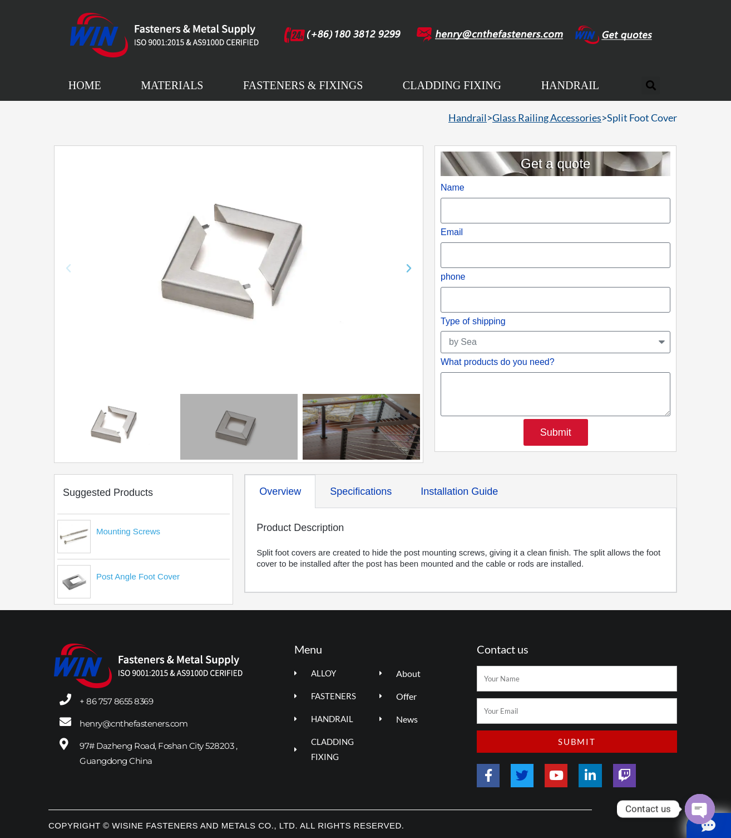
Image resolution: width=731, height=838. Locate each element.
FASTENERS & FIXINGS (303, 85)
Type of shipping (473, 321)
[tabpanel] (460, 550)
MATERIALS (172, 85)
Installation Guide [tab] (459, 491)
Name (453, 187)
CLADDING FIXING (452, 85)
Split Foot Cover (642, 117)
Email (452, 232)
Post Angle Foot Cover (138, 576)
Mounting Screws (128, 531)
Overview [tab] (280, 491)
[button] (650, 85)
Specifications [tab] (361, 491)
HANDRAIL (570, 85)
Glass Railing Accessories (546, 117)
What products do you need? (498, 362)
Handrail (467, 117)
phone (453, 276)
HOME (84, 85)
